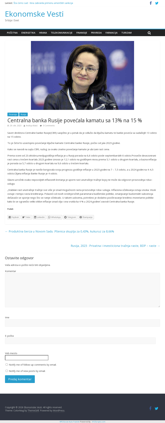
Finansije (81, 32)
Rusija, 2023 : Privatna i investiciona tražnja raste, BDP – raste (115, 246)
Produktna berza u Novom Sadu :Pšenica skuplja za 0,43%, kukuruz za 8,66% (59, 231)
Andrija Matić (32, 125)
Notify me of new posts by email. (27, 371)
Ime (7, 317)
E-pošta (9, 335)
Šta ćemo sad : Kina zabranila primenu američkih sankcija (43, 3)
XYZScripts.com (98, 421)
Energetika (28, 32)
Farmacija (111, 32)
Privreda (96, 32)
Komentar (10, 271)
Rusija (23, 114)
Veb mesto (11, 353)
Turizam (126, 32)
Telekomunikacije (62, 32)
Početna (12, 32)
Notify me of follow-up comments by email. (32, 364)
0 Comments (47, 125)
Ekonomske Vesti (34, 14)
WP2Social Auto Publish (70, 421)
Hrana (43, 32)
